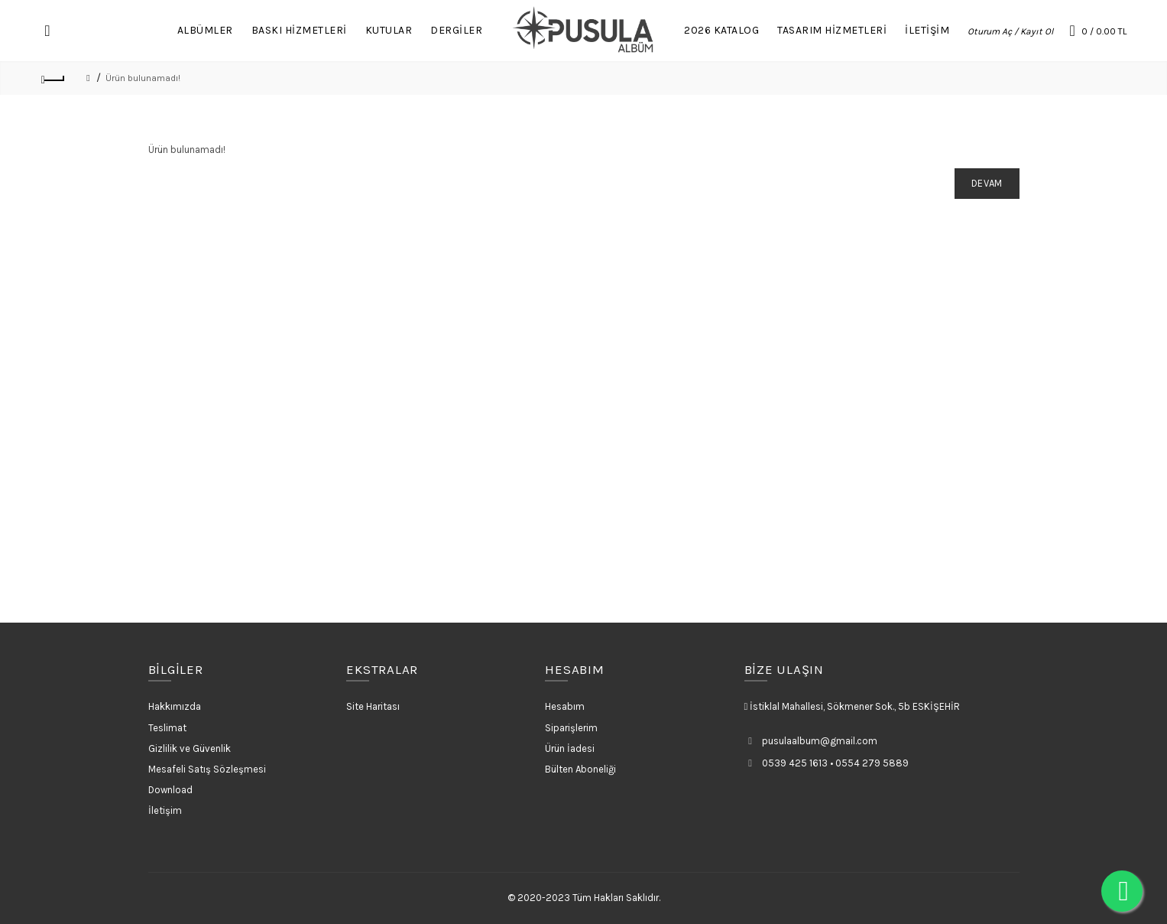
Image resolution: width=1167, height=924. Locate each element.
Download (170, 789)
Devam (987, 183)
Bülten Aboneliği (580, 769)
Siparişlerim (571, 728)
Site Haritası (373, 706)
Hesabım (565, 706)
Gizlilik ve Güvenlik (189, 748)
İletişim (165, 810)
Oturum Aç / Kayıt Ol (1010, 31)
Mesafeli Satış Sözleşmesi (207, 769)
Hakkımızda (174, 706)
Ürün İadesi (570, 748)
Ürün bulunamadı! (142, 78)
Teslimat (167, 728)
